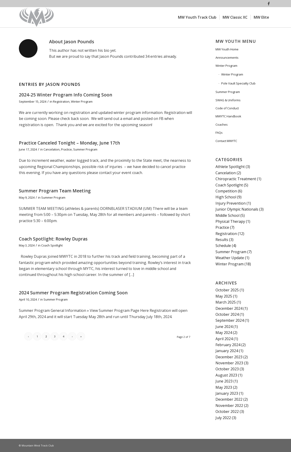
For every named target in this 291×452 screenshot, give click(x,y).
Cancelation (52, 149)
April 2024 (224, 338)
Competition (226, 191)
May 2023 (223, 387)
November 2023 (229, 362)
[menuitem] (197, 17)
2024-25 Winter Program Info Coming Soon (65, 95)
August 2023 (226, 375)
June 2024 (224, 326)
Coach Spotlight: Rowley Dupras (53, 239)
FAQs (219, 132)
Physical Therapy (230, 221)
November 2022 (229, 405)
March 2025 (225, 302)
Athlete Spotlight (230, 166)
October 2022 (227, 411)
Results (221, 239)
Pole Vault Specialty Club (238, 83)
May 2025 (223, 296)
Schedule (223, 245)
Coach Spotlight (52, 245)
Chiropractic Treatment (235, 178)
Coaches (221, 124)
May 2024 (223, 332)
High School (225, 197)
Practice (66, 149)
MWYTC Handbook (228, 116)
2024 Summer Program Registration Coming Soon (73, 293)
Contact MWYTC (226, 141)
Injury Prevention (230, 203)
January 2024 (226, 350)
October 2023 (227, 368)
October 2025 (227, 290)
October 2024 (227, 314)
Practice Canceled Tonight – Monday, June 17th (69, 143)
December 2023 (228, 356)
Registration (61, 101)
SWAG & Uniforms (228, 100)
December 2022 (228, 399)
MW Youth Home (227, 49)
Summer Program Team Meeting (55, 191)
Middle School (227, 215)
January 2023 (226, 393)
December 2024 (228, 308)
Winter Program (82, 101)
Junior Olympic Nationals (236, 209)
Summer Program (85, 149)
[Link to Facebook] (268, 3)
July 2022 (223, 417)
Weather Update (229, 257)
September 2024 (229, 320)
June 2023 (224, 381)
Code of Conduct (227, 108)
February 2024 (227, 344)
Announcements (227, 57)
